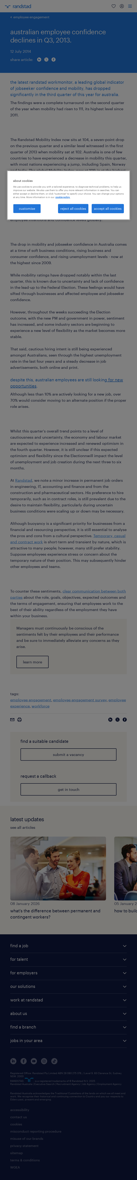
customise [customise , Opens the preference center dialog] (27, 208)
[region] (68, 195)
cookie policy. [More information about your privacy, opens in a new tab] (62, 197)
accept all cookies (108, 208)
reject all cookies (73, 208)
